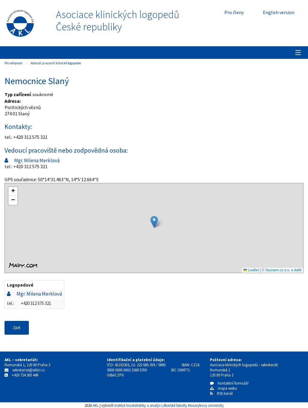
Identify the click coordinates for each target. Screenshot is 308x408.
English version (278, 12)
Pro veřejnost (13, 63)
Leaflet (251, 270)
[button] (154, 222)
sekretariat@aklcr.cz (28, 370)
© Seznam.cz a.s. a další (282, 270)
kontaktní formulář (229, 383)
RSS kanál (225, 393)
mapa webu (223, 388)
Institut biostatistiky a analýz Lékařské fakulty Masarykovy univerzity (169, 405)
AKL (96, 405)
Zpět (16, 327)
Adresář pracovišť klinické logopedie (56, 63)
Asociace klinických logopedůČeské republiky (117, 20)
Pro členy (234, 12)
